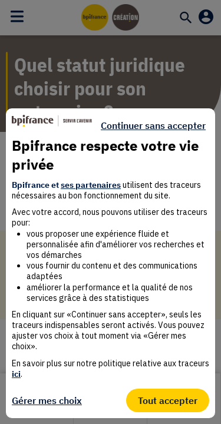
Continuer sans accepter (153, 125)
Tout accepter (167, 400)
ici (16, 374)
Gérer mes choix (47, 400)
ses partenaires (91, 185)
